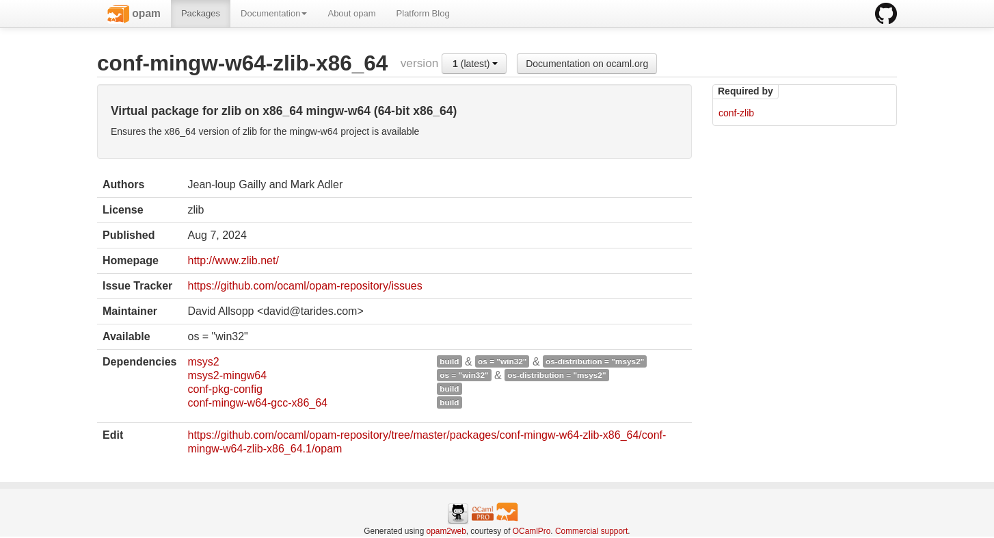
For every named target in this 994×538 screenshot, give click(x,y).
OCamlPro (532, 531)
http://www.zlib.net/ (232, 260)
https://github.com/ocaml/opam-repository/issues (304, 286)
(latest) (475, 63)
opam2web (446, 531)
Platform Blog (423, 13)
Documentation (274, 13)
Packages (200, 13)
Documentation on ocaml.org (587, 63)
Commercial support (591, 531)
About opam (351, 13)
